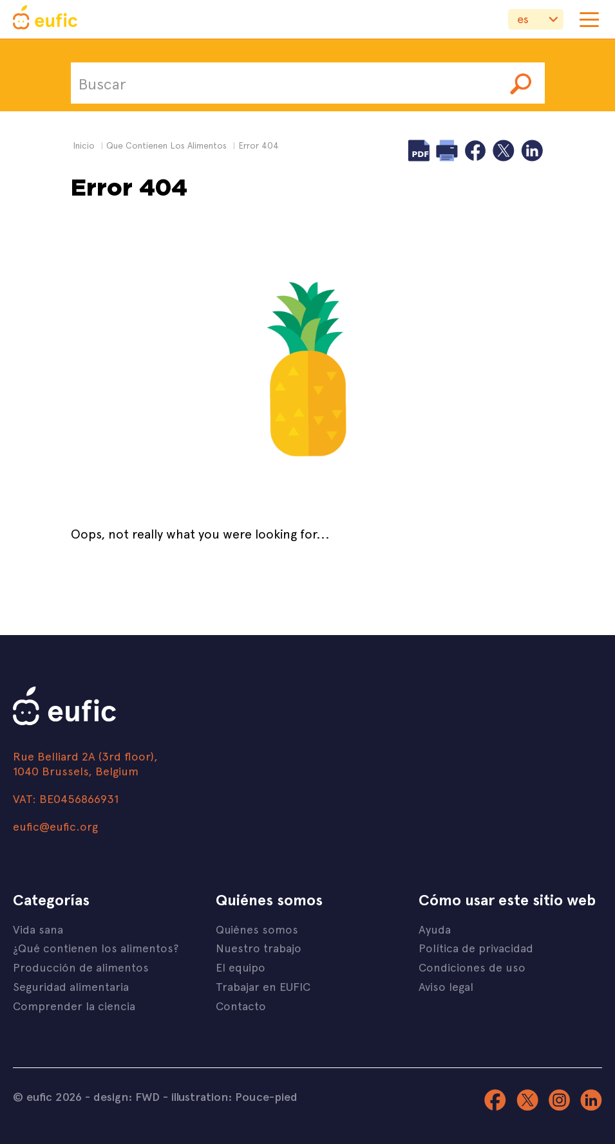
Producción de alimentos (81, 967)
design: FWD (126, 1096)
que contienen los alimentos (166, 145)
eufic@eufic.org (55, 826)
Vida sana (38, 929)
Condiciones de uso (472, 967)
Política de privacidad (476, 947)
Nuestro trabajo (258, 947)
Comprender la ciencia (74, 1005)
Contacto (241, 1005)
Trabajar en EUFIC (263, 986)
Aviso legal (446, 986)
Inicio (84, 145)
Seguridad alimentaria (71, 986)
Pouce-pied (266, 1096)
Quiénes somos (257, 929)
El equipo (240, 967)
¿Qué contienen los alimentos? (95, 947)
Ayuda (435, 929)
